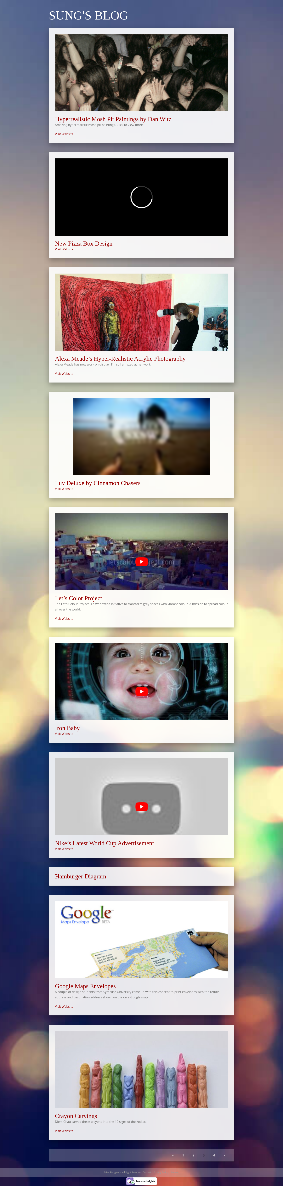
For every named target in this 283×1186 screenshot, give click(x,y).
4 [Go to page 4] (214, 1155)
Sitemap (175, 1172)
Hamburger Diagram (80, 876)
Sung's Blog (88, 15)
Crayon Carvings (76, 1115)
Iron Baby (67, 727)
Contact (147, 1172)
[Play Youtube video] (141, 561)
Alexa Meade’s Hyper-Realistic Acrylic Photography (120, 358)
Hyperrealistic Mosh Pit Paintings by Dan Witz (113, 119)
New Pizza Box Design (84, 243)
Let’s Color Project (78, 598)
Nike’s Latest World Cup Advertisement (104, 843)
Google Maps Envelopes (85, 986)
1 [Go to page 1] (183, 1155)
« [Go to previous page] (173, 1155)
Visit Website (64, 134)
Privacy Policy (161, 1172)
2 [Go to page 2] (193, 1155)
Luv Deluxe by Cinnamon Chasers (98, 483)
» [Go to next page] (224, 1155)
